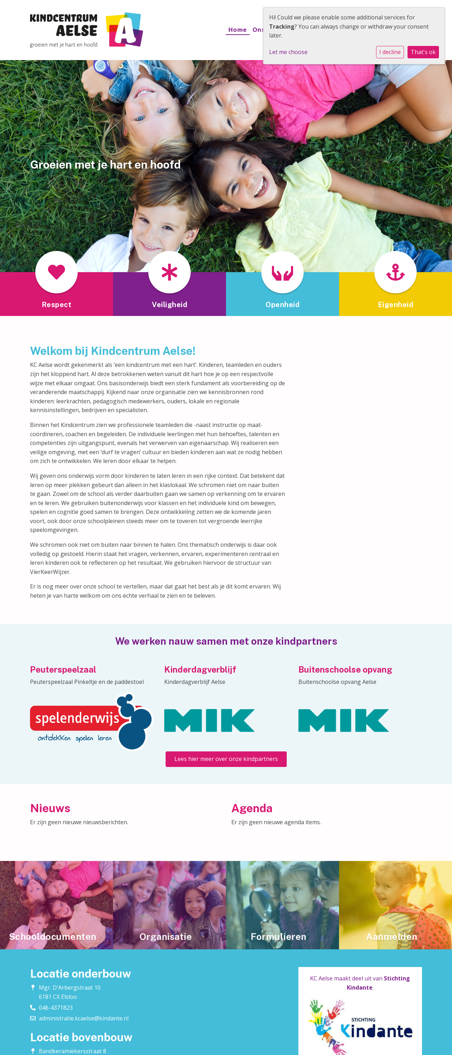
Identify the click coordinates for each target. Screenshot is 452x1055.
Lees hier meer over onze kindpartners (226, 759)
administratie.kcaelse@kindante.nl (84, 1018)
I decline (390, 52)
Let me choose (288, 52)
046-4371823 (56, 1008)
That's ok (423, 52)
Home (237, 29)
